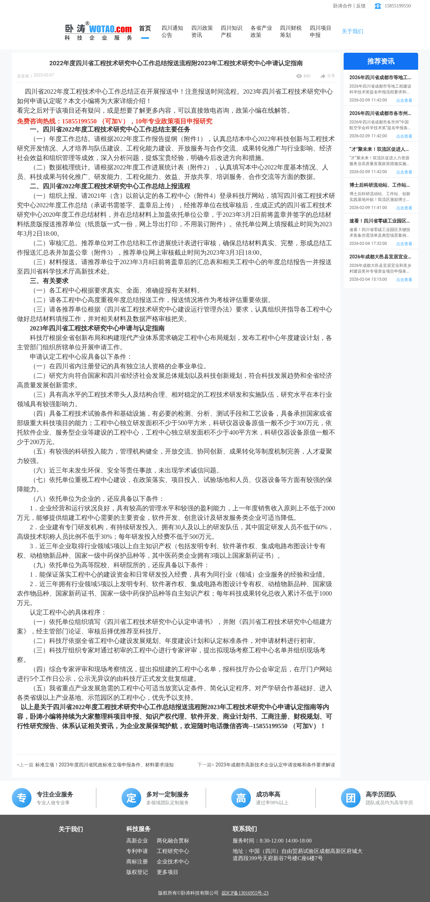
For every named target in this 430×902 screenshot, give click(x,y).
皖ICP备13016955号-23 (245, 893)
